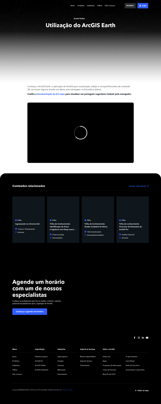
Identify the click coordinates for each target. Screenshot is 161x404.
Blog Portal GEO (109, 374)
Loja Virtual (130, 361)
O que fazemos (131, 357)
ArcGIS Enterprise (41, 370)
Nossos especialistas (88, 357)
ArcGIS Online (40, 365)
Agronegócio (63, 357)
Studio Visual (67, 390)
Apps (105, 361)
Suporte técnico (86, 361)
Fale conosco (17, 374)
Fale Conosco (110, 6)
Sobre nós (106, 357)
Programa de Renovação (112, 365)
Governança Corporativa (135, 370)
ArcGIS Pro (39, 361)
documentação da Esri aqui (50, 94)
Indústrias (90, 6)
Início (73, 6)
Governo (61, 365)
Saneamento (62, 374)
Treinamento (85, 365)
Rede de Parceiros (133, 365)
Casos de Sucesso (109, 370)
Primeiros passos (41, 357)
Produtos (81, 6)
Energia (60, 361)
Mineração (62, 370)
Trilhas (99, 6)
